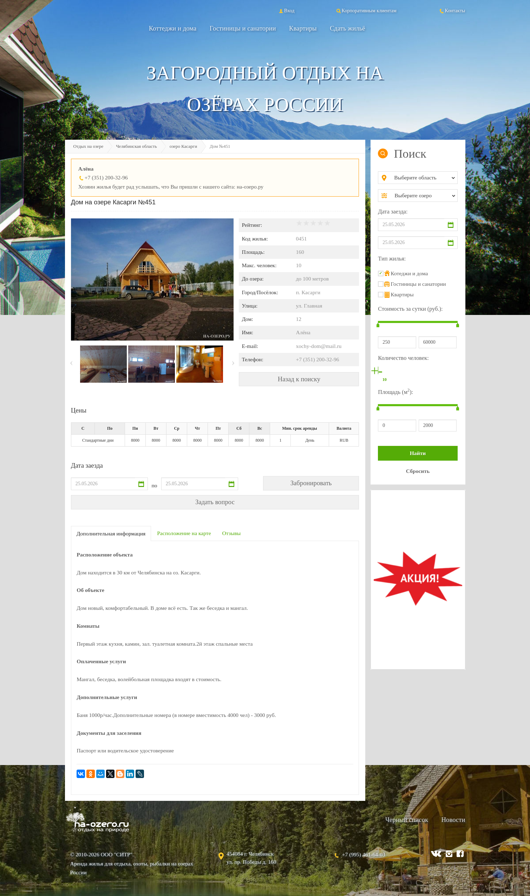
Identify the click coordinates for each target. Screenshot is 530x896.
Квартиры (303, 28)
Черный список (406, 819)
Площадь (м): (395, 391)
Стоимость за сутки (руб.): (410, 308)
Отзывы (231, 533)
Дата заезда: (392, 211)
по (154, 485)
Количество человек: (403, 358)
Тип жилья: (392, 258)
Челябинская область (136, 146)
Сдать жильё (347, 28)
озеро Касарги (183, 146)
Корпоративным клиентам (366, 10)
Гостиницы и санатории (243, 28)
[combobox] (423, 178)
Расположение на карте (184, 533)
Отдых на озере (88, 146)
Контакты (452, 10)
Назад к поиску (299, 379)
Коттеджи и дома (173, 28)
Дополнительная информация (111, 533)
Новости (453, 819)
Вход (286, 10)
